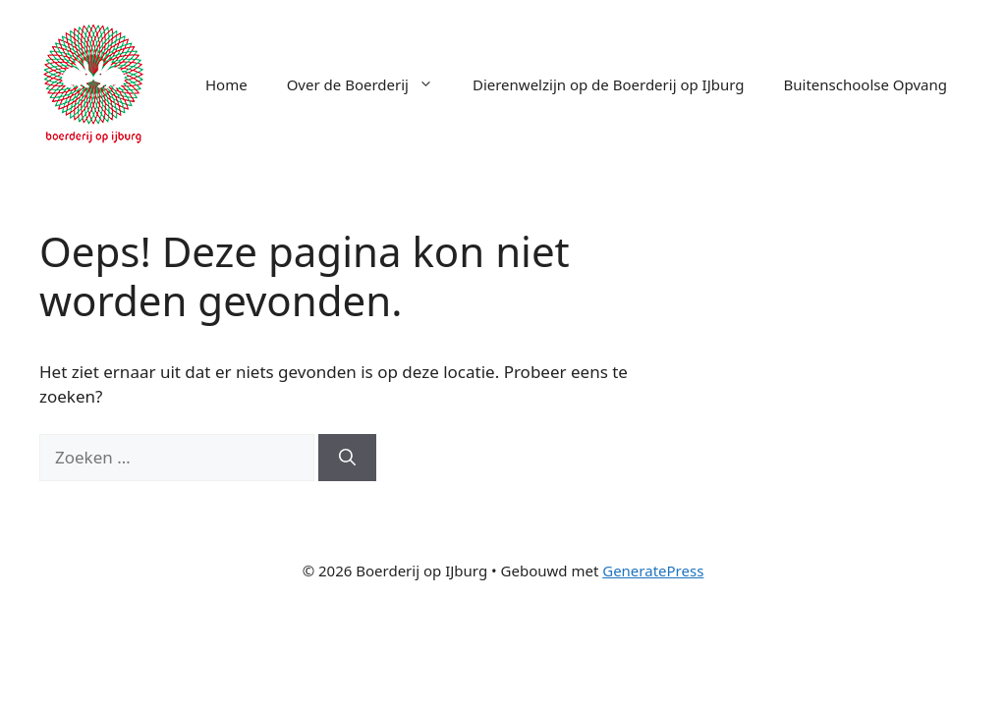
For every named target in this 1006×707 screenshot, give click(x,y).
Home (226, 84)
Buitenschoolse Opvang (865, 84)
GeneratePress (652, 570)
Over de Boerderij (370, 84)
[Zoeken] (347, 457)
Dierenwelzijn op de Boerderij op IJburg (609, 84)
